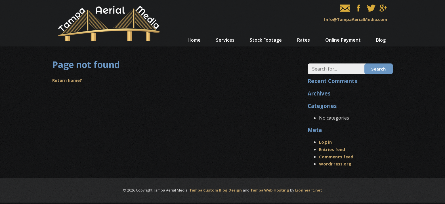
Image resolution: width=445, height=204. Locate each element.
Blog (381, 40)
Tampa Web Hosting (269, 190)
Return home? (67, 80)
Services (225, 40)
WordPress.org (335, 164)
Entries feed (332, 149)
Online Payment (343, 40)
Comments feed (336, 157)
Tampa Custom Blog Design (215, 190)
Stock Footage (266, 40)
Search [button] (378, 69)
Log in (325, 142)
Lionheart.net (308, 190)
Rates (303, 40)
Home (194, 40)
